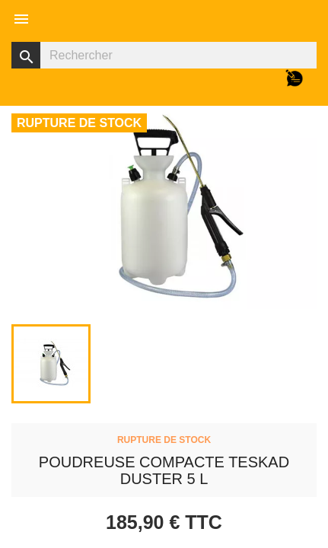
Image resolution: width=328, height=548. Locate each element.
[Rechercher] (164, 55)
